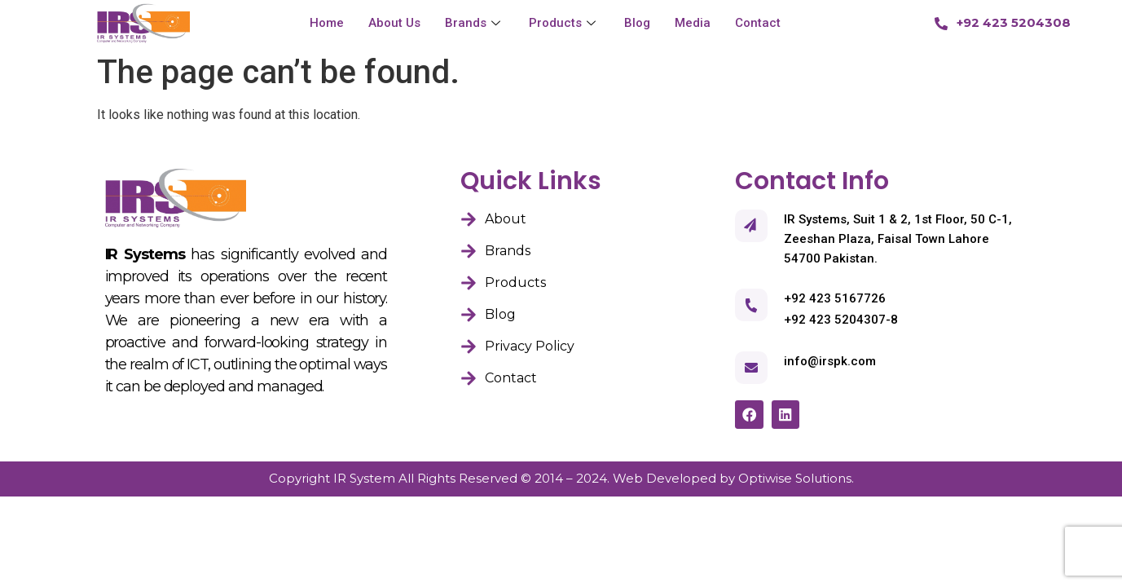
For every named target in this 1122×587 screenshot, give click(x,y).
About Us (394, 22)
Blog (637, 22)
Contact (758, 22)
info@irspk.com (830, 361)
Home (327, 22)
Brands (474, 22)
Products (564, 22)
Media (693, 22)
